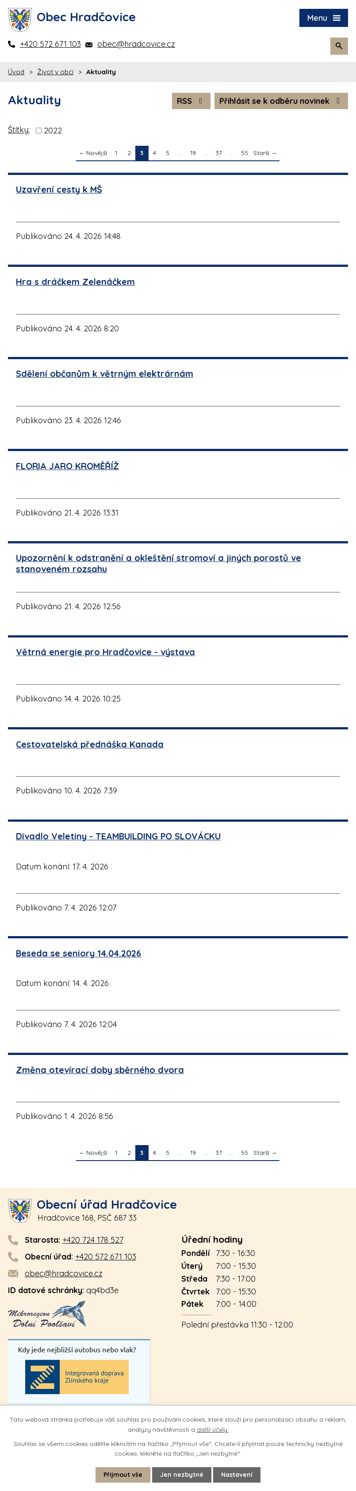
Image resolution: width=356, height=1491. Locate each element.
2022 (53, 130)
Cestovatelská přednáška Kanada (90, 744)
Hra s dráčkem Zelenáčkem (75, 281)
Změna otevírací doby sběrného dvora (100, 1069)
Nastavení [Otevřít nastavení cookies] (237, 1475)
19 (193, 152)
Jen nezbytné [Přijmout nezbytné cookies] (181, 1475)
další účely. (213, 1429)
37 (219, 152)
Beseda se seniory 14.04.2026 (78, 953)
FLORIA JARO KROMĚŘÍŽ (67, 465)
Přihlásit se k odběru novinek (281, 101)
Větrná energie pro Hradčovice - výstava (105, 651)
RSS (191, 101)
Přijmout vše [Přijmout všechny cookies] (122, 1475)
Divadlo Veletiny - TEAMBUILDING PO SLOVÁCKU (118, 836)
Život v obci (55, 72)
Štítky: (19, 130)
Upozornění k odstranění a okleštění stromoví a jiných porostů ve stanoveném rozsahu (158, 563)
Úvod (16, 72)
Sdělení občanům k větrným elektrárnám (104, 373)
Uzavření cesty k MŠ (59, 189)
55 (244, 152)
